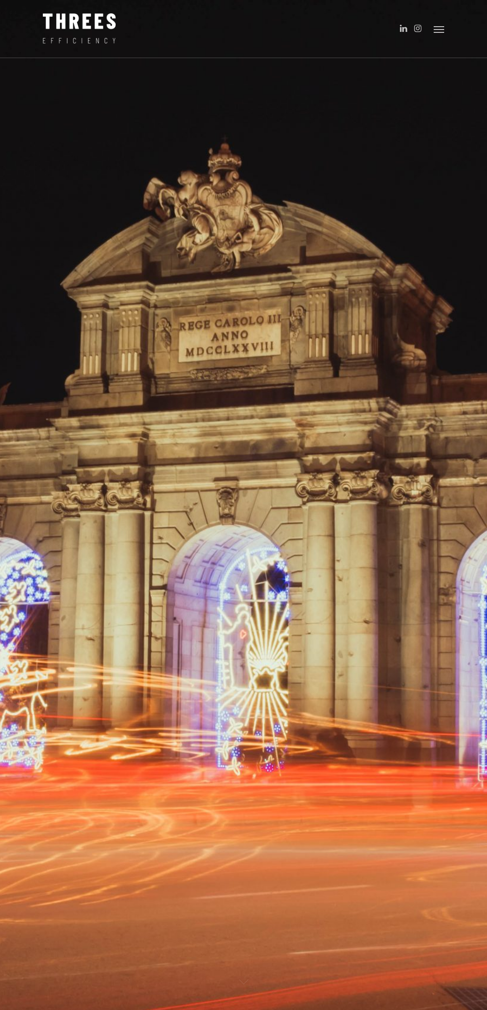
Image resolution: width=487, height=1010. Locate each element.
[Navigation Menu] (439, 29)
